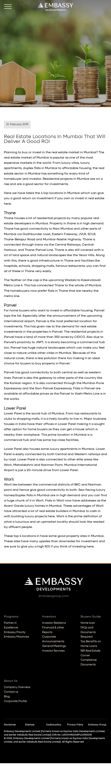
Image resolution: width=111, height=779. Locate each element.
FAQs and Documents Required (88, 632)
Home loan (88, 623)
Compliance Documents (89, 662)
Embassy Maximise (16, 636)
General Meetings (54, 646)
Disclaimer (10, 725)
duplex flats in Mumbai (32, 495)
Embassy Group (97, 725)
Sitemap (30, 725)
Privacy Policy (75, 725)
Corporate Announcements (53, 639)
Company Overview (17, 687)
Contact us (11, 692)
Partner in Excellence (11, 625)
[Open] (8, 6)
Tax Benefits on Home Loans (91, 644)
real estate (96, 198)
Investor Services (53, 650)
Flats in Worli (54, 500)
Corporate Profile (15, 701)
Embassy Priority (15, 632)
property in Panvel (56, 363)
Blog (7, 696)
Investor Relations (54, 623)
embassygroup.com (54, 596)
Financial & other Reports (53, 630)
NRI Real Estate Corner (90, 653)
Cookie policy (53, 725)
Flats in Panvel (84, 388)
